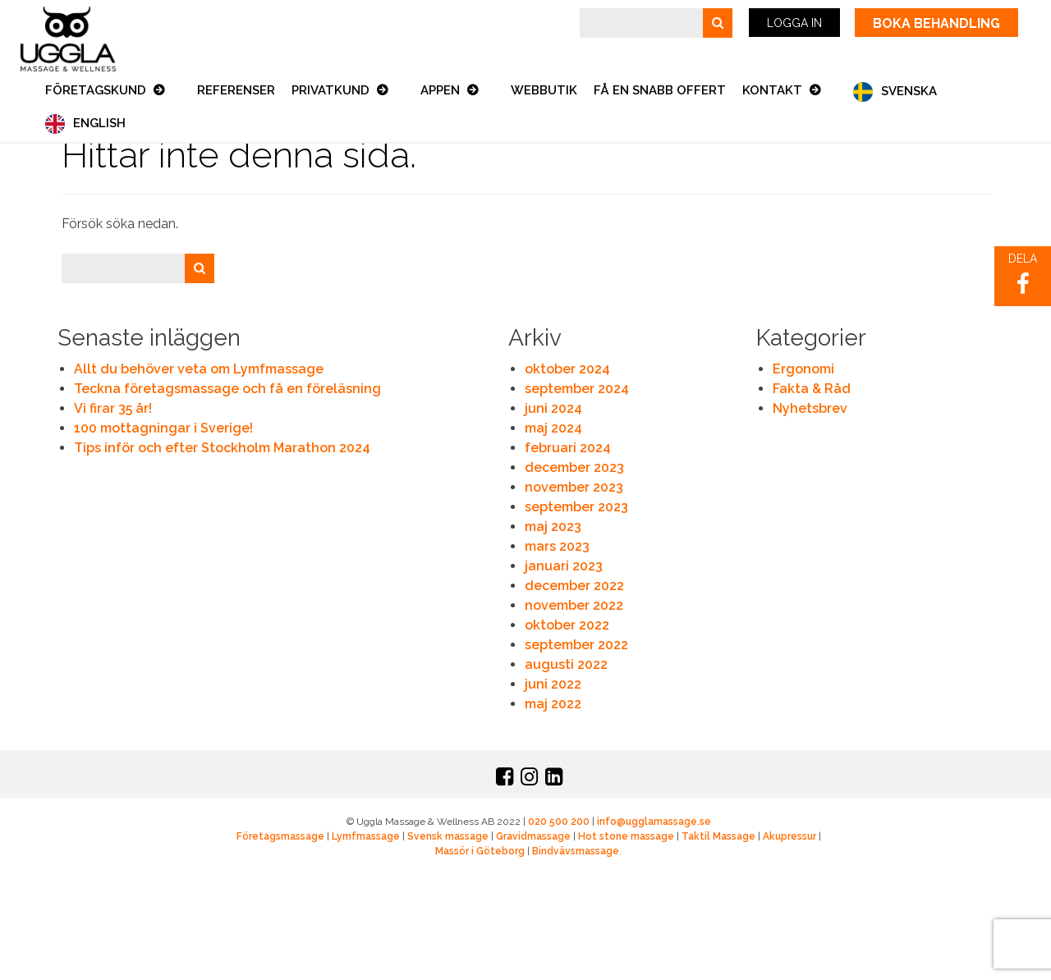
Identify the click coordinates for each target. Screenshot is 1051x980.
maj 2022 (553, 704)
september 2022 (576, 645)
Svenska (909, 91)
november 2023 (574, 487)
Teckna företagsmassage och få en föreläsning (227, 388)
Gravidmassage (533, 836)
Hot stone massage (626, 836)
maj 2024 (553, 428)
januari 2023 (564, 566)
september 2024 (577, 388)
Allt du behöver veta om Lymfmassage (199, 369)
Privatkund (332, 90)
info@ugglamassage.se (654, 821)
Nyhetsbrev (810, 408)
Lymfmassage (366, 836)
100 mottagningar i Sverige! (163, 428)
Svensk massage (448, 836)
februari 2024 (568, 448)
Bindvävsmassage (575, 851)
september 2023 (576, 507)
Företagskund (97, 90)
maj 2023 (553, 526)
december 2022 (574, 585)
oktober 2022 (567, 625)
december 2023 (574, 467)
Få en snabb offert (660, 90)
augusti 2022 (566, 664)
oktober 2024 (567, 369)
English (99, 123)
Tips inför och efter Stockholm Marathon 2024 (222, 448)
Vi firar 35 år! (113, 408)
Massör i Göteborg (480, 851)
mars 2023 (557, 546)
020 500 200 (559, 821)
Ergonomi (803, 369)
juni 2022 (553, 684)
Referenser (236, 90)
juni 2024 (553, 408)
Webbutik (544, 90)
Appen (441, 90)
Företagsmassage (280, 836)
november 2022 (574, 605)
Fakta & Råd (812, 388)
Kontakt (773, 90)
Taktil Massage (718, 836)
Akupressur (789, 836)
